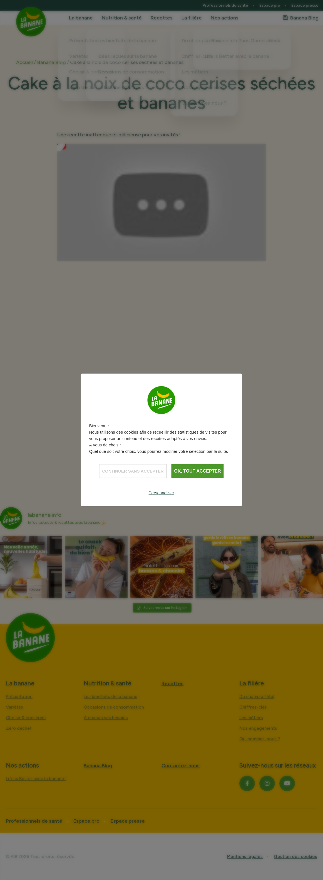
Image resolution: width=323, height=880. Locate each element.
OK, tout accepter (197, 471)
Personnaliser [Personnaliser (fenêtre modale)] (161, 492)
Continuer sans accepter (132, 471)
